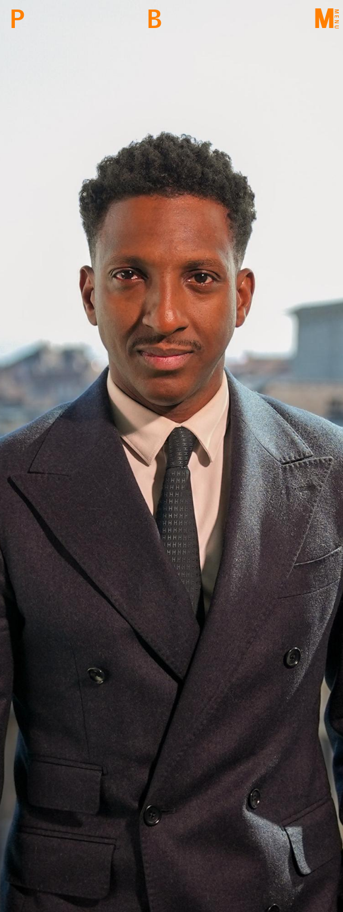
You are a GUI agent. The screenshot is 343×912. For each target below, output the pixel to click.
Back (154, 19)
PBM (17, 19)
